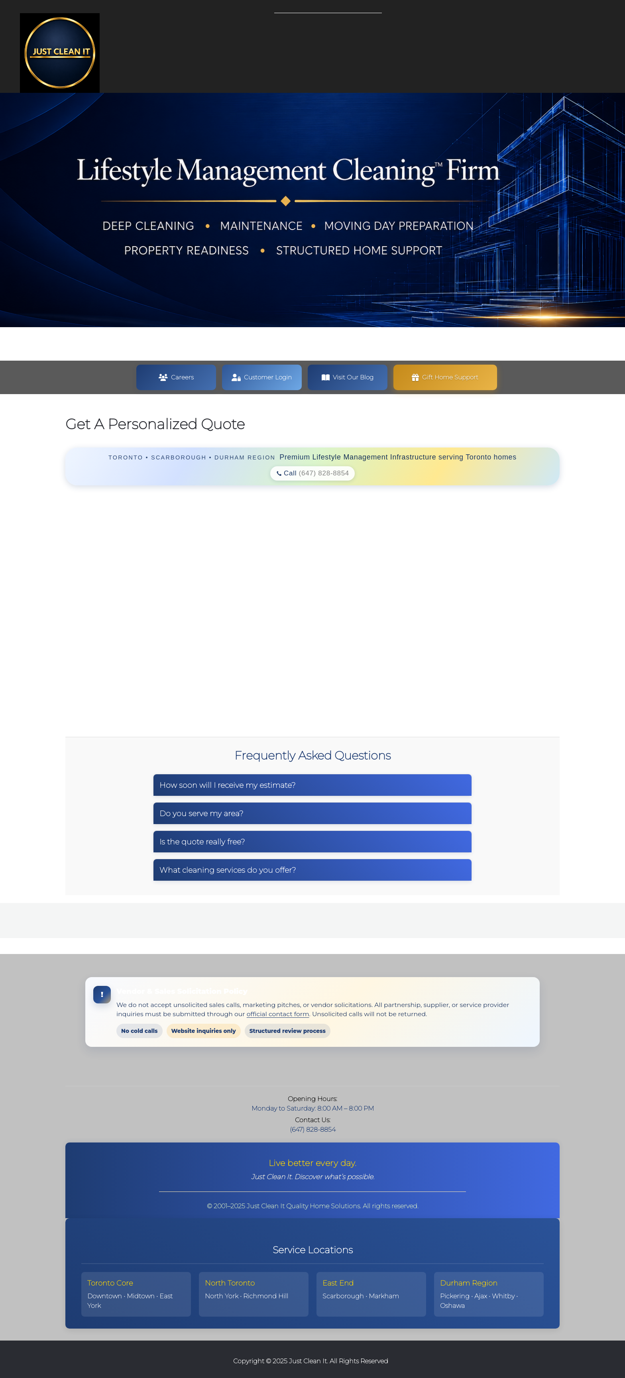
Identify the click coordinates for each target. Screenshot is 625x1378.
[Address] (304, 1068)
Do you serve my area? (201, 813)
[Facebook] (320, 1068)
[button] (445, 377)
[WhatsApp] (352, 1068)
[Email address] (289, 1068)
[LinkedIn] (336, 1068)
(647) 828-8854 (324, 473)
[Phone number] (273, 1068)
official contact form (278, 1014)
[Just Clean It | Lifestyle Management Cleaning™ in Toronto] (60, 53)
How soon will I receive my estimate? (227, 785)
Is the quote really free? (202, 841)
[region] (312, 466)
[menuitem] (280, 26)
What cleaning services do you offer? (227, 870)
